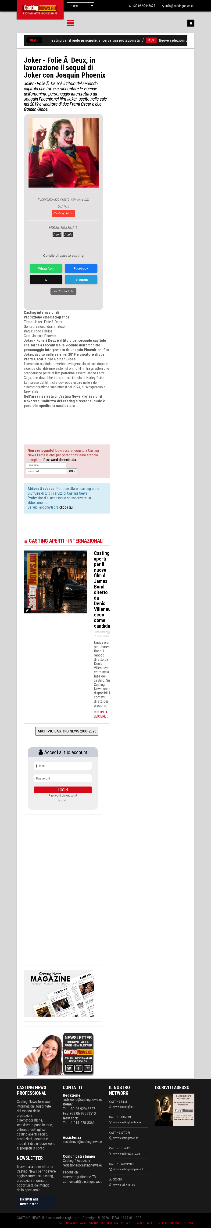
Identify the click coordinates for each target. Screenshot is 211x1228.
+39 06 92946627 (143, 5)
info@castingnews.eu (179, 5)
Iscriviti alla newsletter (29, 1201)
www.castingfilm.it (124, 1106)
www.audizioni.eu (124, 1185)
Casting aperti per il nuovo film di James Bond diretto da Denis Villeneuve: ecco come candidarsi (105, 589)
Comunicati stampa (79, 1156)
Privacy (93, 1223)
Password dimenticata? (63, 795)
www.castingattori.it (125, 1138)
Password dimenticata (59, 460)
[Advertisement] (70, 422)
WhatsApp (46, 268)
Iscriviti (62, 800)
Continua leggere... (101, 714)
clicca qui (65, 507)
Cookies (106, 1223)
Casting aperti (124, 1223)
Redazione (71, 1095)
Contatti (161, 1223)
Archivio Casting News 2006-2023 (67, 731)
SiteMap (174, 1223)
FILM (154, 40)
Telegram (81, 279)
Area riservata (75, 1223)
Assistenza (72, 1137)
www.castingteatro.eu (126, 1153)
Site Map (188, 1223)
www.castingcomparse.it (128, 1169)
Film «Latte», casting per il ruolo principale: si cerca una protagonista (87, 40)
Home (59, 1223)
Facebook (81, 268)
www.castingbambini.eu (127, 1122)
